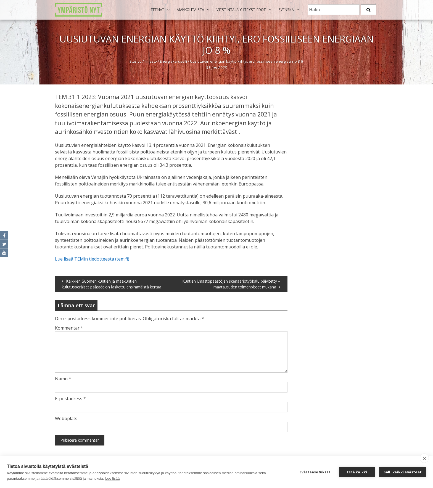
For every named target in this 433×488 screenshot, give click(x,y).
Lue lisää (112, 478)
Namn (63, 379)
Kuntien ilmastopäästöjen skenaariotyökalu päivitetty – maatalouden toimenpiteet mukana (232, 284)
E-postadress (70, 399)
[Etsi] (368, 9)
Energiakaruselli (173, 61)
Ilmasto (151, 61)
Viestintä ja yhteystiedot (241, 9)
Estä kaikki (357, 472)
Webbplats (66, 418)
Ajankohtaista (190, 9)
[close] (424, 458)
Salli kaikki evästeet (403, 472)
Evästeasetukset (315, 472)
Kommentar (69, 328)
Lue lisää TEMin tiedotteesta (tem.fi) (92, 259)
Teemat (157, 9)
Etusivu (136, 61)
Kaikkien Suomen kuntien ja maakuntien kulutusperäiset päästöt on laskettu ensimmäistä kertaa (111, 284)
